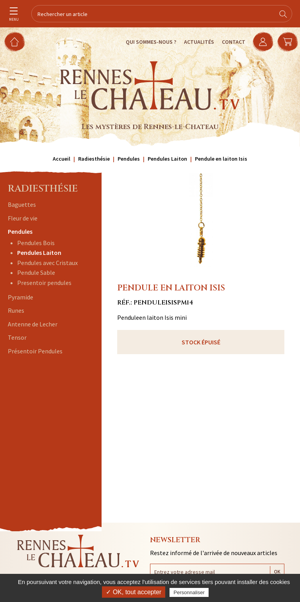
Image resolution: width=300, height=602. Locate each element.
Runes (16, 310)
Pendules (20, 231)
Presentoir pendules (44, 283)
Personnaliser (189, 592)
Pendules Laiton (39, 252)
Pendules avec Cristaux (47, 263)
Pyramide (20, 297)
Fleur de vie (23, 218)
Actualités (198, 41)
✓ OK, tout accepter (133, 592)
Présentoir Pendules (35, 351)
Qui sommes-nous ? (150, 41)
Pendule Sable (36, 272)
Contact (232, 41)
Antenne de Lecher (32, 324)
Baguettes (22, 204)
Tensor (17, 337)
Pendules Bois (36, 243)
